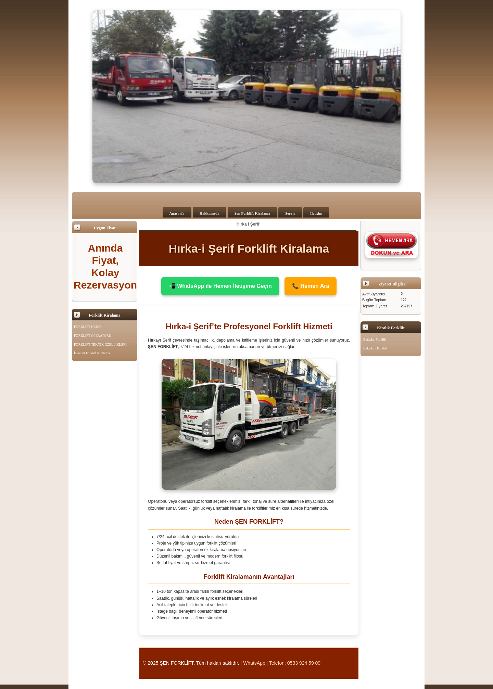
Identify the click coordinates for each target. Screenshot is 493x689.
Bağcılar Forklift (374, 339)
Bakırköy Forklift (375, 348)
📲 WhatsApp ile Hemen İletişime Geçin (220, 286)
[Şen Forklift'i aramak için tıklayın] (391, 245)
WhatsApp (254, 663)
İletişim (316, 213)
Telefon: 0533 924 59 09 (294, 663)
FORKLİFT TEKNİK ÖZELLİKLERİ (100, 344)
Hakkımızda (209, 213)
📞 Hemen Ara (310, 286)
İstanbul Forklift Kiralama (92, 353)
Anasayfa (177, 213)
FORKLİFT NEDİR (88, 327)
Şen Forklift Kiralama (252, 213)
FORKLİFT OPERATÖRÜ (92, 335)
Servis (290, 213)
